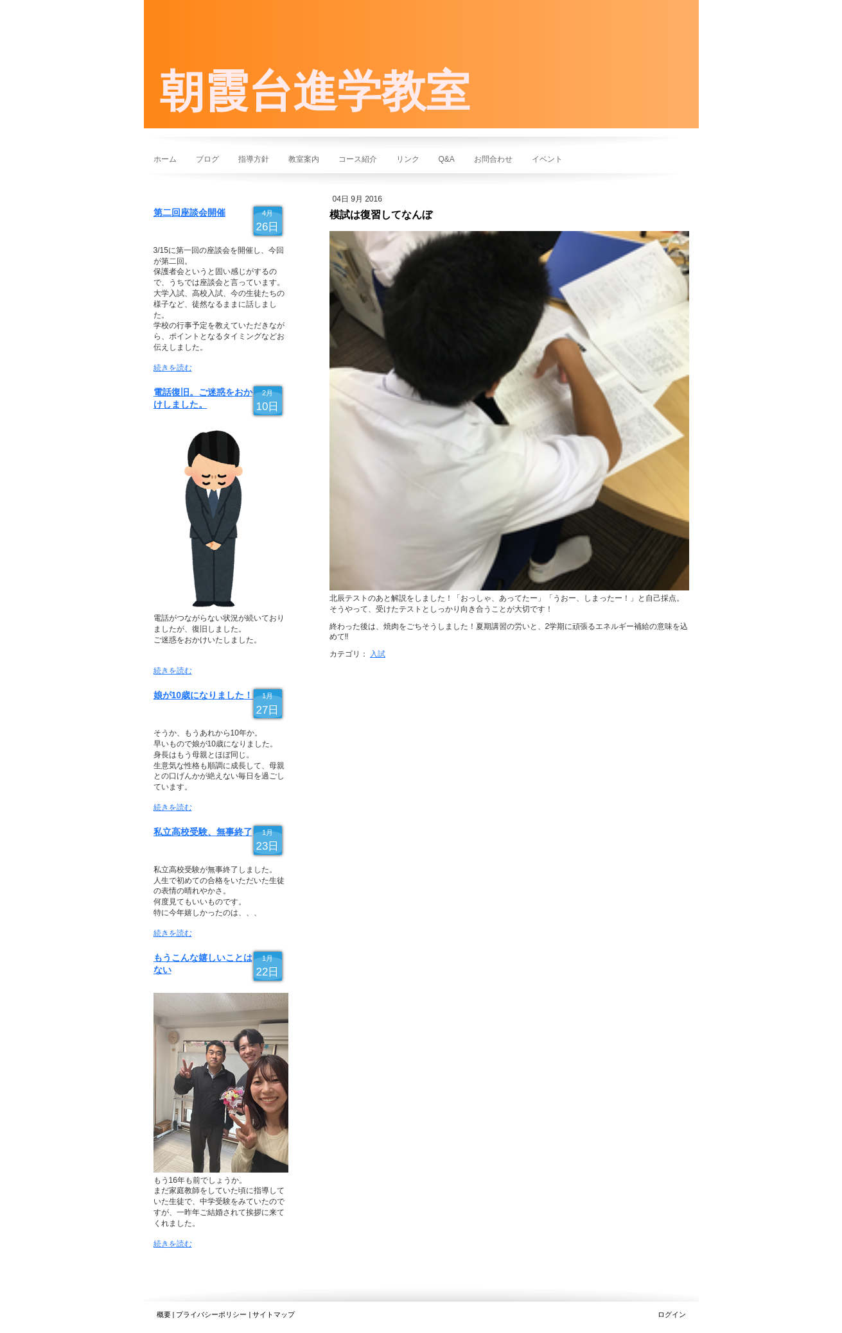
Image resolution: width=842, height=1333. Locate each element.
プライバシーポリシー (211, 1314)
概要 (164, 1314)
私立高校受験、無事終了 (202, 832)
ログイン (672, 1314)
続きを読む (172, 367)
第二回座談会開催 (189, 212)
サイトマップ (273, 1314)
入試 (377, 653)
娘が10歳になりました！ (203, 695)
